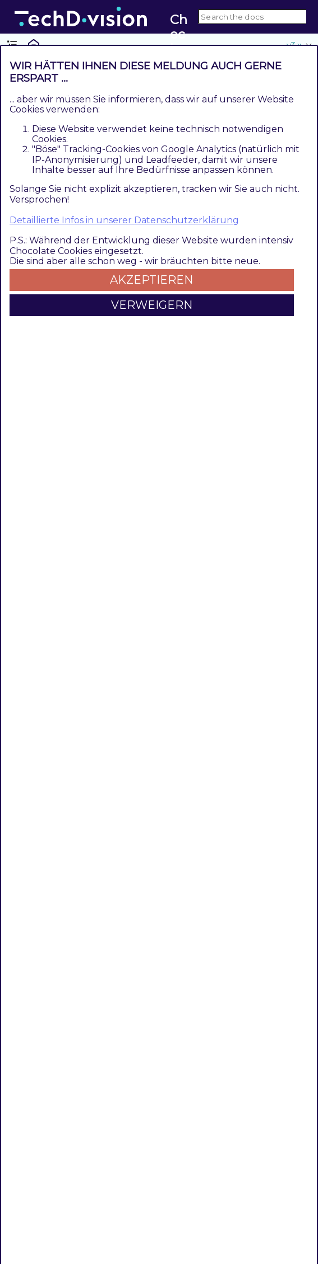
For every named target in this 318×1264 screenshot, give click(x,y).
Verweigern (151, 305)
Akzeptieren (151, 279)
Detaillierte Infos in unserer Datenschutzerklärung (124, 220)
